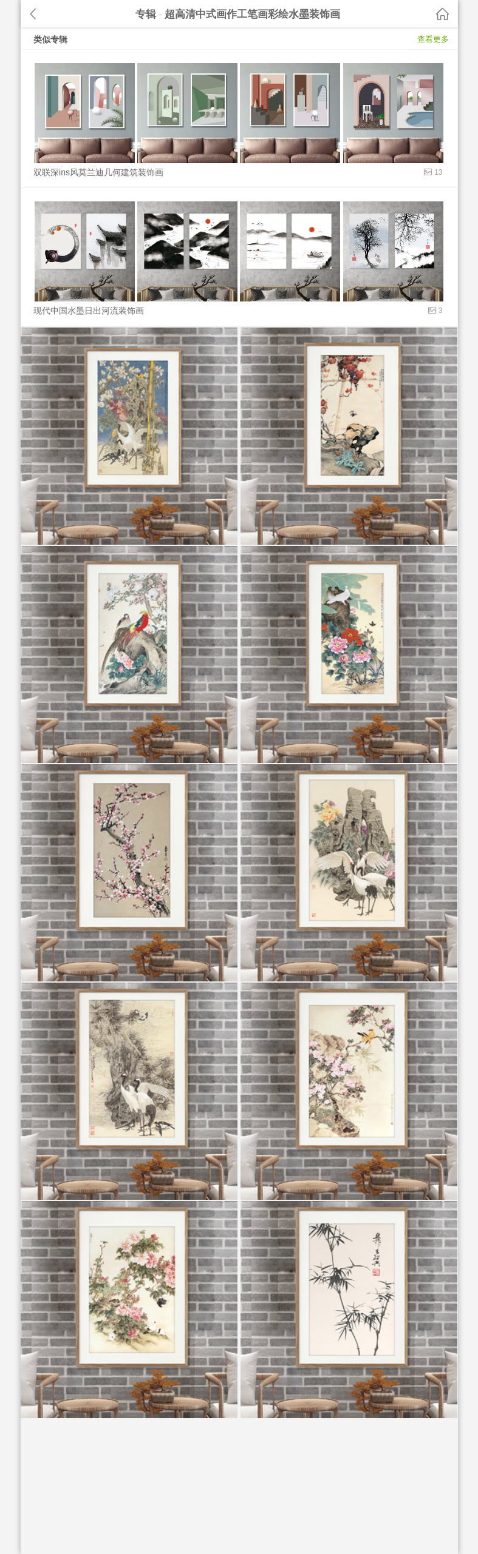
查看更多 (433, 39)
